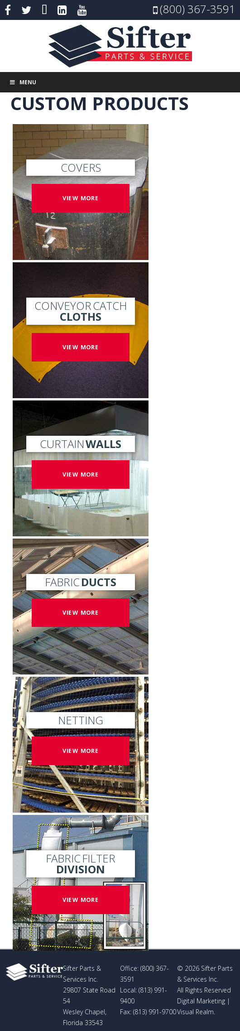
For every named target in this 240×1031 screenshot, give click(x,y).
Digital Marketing (201, 1001)
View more (80, 198)
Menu (22, 82)
